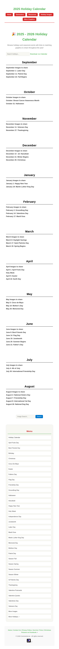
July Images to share (14, 365)
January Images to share (16, 180)
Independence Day (15, 516)
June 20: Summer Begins (16, 342)
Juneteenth (12, 522)
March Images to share (15, 237)
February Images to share (16, 207)
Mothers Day (13, 548)
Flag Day (12, 479)
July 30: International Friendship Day (20, 371)
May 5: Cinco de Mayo (14, 303)
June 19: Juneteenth (14, 338)
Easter (11, 469)
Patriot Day (12, 553)
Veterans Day (13, 606)
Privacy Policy (27, 630)
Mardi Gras (12, 532)
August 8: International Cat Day (18, 401)
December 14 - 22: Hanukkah (17, 154)
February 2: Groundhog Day (17, 210)
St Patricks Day (14, 580)
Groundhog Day (14, 490)
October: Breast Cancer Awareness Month (22, 100)
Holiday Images (46, 14)
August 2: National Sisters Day (18, 395)
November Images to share (16, 124)
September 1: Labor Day (15, 71)
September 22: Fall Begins (16, 77)
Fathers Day (13, 474)
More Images (13, 611)
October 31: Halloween (15, 104)
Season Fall (13, 558)
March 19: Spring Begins (16, 246)
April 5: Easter (11, 276)
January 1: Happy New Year (17, 184)
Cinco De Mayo (14, 464)
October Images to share (16, 97)
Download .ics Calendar (38, 54)
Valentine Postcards (15, 590)
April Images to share (14, 267)
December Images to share (16, 151)
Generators (20, 14)
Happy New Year (14, 506)
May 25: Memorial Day (14, 309)
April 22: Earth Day (13, 279)
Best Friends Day (14, 448)
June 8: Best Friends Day (16, 332)
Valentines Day (14, 601)
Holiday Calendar (14, 437)
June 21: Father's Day (14, 345)
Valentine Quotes (14, 595)
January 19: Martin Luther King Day (20, 187)
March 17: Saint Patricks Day (17, 243)
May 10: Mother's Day (14, 306)
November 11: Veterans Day (17, 127)
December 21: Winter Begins (17, 157)
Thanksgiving (13, 585)
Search (39, 416)
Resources (32, 14)
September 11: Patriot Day (16, 74)
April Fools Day (14, 443)
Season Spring (13, 564)
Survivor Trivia (38, 630)
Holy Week (10, 273)
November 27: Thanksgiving (17, 130)
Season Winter (13, 574)
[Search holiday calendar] (18, 54)
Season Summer (14, 569)
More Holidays (13, 617)
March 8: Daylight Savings (16, 240)
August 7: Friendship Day (16, 398)
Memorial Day (13, 543)
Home (9, 14)
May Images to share (14, 299)
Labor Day (12, 527)
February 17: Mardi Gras (15, 216)
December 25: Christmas (16, 160)
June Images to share (14, 329)
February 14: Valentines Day (17, 213)
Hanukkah (12, 501)
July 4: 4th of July (13, 368)
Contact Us (17, 630)
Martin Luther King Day (16, 537)
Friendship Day (14, 485)
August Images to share (15, 392)
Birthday (11, 453)
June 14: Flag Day (13, 335)
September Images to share (17, 68)
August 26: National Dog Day (17, 404)
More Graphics (29, 19)
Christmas (12, 458)
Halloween (12, 495)
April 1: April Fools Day (15, 270)
